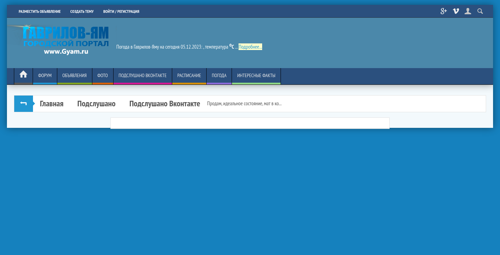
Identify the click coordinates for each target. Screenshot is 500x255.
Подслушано (96, 103)
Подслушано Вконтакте (165, 103)
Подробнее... (250, 46)
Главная (52, 103)
